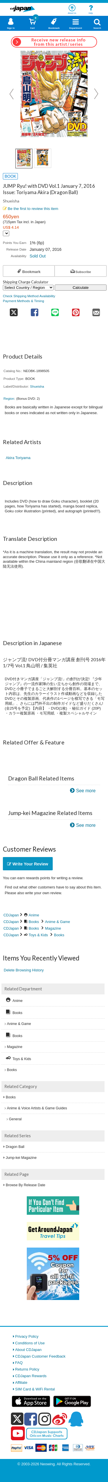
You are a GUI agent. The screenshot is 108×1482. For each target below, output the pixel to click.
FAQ (19, 1362)
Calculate (81, 287)
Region (8, 398)
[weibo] (59, 1418)
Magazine (53, 928)
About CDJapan (28, 1350)
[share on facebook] (34, 310)
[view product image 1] (24, 158)
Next (96, 93)
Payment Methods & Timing (23, 301)
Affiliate (21, 1382)
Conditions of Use (30, 1343)
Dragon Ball (15, 1147)
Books (34, 922)
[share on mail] (96, 310)
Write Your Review (27, 864)
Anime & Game (57, 922)
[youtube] (18, 1433)
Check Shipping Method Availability (29, 296)
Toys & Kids (38, 935)
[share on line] (55, 310)
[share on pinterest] (75, 310)
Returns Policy (27, 1369)
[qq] (75, 1418)
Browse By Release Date (25, 1185)
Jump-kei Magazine (21, 1158)
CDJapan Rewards (31, 1376)
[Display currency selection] (6, 233)
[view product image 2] (42, 158)
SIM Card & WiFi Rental (35, 1389)
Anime (34, 915)
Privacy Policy (27, 1336)
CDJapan (11, 915)
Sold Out (38, 256)
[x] (17, 1419)
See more (86, 790)
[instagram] (44, 1418)
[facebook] (30, 1418)
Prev (12, 93)
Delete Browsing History (24, 970)
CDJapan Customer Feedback (40, 1356)
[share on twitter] (13, 310)
